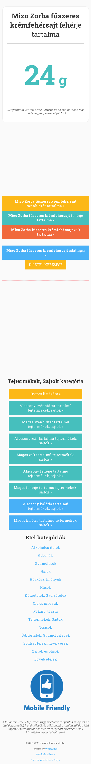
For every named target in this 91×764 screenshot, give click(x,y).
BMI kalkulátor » (45, 754)
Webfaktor (51, 748)
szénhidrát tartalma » (46, 203)
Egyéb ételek (45, 659)
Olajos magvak (45, 603)
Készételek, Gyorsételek (46, 595)
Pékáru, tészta (45, 611)
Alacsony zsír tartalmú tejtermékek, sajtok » (45, 440)
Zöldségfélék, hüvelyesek (45, 643)
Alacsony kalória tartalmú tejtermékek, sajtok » (45, 506)
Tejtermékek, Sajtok (45, 619)
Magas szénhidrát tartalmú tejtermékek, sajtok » (45, 424)
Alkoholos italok (45, 547)
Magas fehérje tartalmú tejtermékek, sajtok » (45, 489)
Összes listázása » (45, 393)
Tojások (45, 627)
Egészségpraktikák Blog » (45, 760)
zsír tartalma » (45, 231)
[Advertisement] (45, 328)
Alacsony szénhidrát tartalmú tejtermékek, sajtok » (45, 407)
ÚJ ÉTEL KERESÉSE (45, 264)
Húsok (45, 587)
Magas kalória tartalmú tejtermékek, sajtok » (45, 522)
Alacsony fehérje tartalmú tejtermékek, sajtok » (45, 473)
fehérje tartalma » (45, 217)
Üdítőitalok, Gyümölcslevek (45, 635)
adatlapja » (45, 252)
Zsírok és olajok (45, 651)
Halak (45, 571)
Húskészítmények (45, 579)
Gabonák (45, 555)
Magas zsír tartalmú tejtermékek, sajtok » (45, 457)
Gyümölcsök (45, 563)
